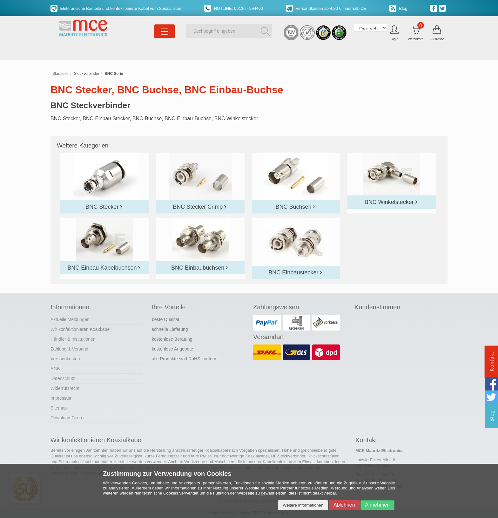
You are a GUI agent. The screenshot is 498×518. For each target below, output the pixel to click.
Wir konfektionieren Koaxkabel (80, 329)
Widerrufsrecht (64, 388)
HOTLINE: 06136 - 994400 (233, 8)
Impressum (61, 398)
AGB (55, 368)
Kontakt (492, 361)
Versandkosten (65, 358)
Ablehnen (344, 505)
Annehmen (377, 505)
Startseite (60, 73)
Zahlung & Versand (69, 348)
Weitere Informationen (303, 505)
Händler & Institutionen (73, 339)
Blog (398, 8)
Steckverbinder (86, 73)
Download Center (67, 417)
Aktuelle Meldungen (70, 319)
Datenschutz (62, 378)
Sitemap (58, 407)
